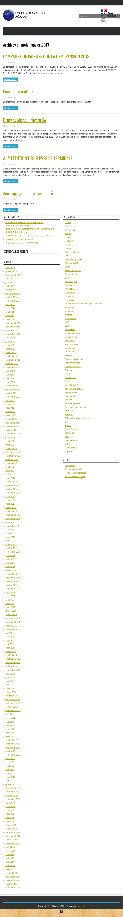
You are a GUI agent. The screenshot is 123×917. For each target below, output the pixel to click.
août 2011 (10, 758)
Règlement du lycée (74, 388)
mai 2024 (9, 315)
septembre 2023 (12, 334)
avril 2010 (9, 817)
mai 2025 (9, 286)
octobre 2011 (11, 751)
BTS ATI (68, 237)
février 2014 (10, 651)
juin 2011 (9, 766)
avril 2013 (9, 684)
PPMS (68, 374)
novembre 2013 (12, 662)
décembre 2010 (12, 788)
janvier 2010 (11, 828)
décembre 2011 (12, 744)
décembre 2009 (12, 832)
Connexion (70, 465)
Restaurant (70, 396)
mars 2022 (10, 382)
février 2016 (10, 570)
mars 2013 (10, 688)
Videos (68, 444)
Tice (67, 436)
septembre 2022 (12, 367)
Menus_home (71, 337)
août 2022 (10, 371)
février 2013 (10, 692)
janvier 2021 (11, 419)
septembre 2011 (12, 755)
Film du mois (71, 296)
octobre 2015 (11, 585)
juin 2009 (9, 854)
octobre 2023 (11, 330)
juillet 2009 (10, 851)
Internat (68, 315)
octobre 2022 (11, 363)
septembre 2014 (12, 629)
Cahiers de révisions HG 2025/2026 (21, 243)
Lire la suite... (10, 79)
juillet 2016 (10, 555)
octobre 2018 (11, 489)
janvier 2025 (11, 290)
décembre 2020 (12, 422)
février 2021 (10, 415)
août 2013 (10, 673)
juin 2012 (9, 721)
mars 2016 (10, 566)
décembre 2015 (12, 577)
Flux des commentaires (75, 473)
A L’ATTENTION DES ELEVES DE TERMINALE (38, 158)
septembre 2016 (12, 552)
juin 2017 (9, 529)
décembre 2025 (12, 275)
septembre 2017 (12, 526)
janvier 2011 (11, 784)
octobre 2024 (11, 297)
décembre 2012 (12, 699)
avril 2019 (9, 474)
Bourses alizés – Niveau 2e (24, 120)
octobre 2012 (11, 707)
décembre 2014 (12, 618)
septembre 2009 (12, 843)
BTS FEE (69, 244)
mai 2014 (9, 640)
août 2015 (10, 592)
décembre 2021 (12, 389)
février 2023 (10, 352)
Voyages (69, 451)
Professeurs (70, 377)
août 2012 (10, 714)
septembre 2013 (12, 670)
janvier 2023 (11, 356)
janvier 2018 (11, 511)
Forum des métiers (18, 91)
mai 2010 (9, 814)
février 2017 (10, 541)
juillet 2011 (10, 762)
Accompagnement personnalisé (28, 193)
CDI (66, 256)
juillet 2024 (10, 308)
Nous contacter (72, 344)
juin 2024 (9, 312)
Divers (68, 267)
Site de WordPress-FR (75, 476)
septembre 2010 (12, 799)
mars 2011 (10, 777)
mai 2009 (9, 858)
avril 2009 (9, 862)
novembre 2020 (12, 426)
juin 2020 (9, 441)
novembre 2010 (12, 792)
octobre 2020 (11, 430)
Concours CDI (71, 263)
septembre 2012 (12, 710)
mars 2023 (10, 349)
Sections (69, 411)
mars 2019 (10, 478)
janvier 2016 (11, 574)
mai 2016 (9, 559)
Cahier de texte (72, 252)
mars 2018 (10, 504)
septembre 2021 (12, 397)
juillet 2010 (10, 806)
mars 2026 (10, 267)
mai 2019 (9, 470)
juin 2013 (9, 677)
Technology (70, 433)
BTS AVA (69, 241)
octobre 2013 (11, 666)
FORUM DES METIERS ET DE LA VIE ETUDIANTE (29, 235)
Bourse (68, 233)
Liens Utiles (70, 329)
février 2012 (10, 736)
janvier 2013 (11, 696)
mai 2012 (9, 725)
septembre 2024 (12, 301)
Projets (68, 381)
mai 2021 (9, 408)
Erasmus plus (71, 281)
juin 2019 (9, 467)
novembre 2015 (12, 581)
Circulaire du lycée (73, 259)
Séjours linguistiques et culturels (79, 418)
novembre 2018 (12, 485)
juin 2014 (9, 637)
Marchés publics (72, 333)
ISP (66, 322)
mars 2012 (10, 732)
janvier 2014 (11, 655)
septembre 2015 (12, 589)
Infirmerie (69, 307)
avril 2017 (9, 533)
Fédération (70, 292)
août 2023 (10, 338)
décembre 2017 (12, 515)
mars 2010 (10, 821)
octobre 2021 (11, 393)
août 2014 (10, 633)
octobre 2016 (11, 548)
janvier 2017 (11, 544)
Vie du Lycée (71, 447)
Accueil (68, 222)
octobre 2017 (11, 522)
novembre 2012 (12, 703)
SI (66, 422)
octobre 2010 (11, 795)
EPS (67, 278)
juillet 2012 (10, 718)
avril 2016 (9, 563)
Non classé (70, 340)
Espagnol (69, 285)
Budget (68, 248)
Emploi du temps (72, 274)
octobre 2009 (11, 840)
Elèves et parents (73, 270)
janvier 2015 (11, 614)
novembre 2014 (12, 622)
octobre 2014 (11, 625)
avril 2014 (9, 644)
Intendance (70, 311)
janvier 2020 (11, 448)
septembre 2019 (12, 463)
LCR (67, 326)
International (70, 318)
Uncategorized (71, 440)
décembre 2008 (12, 876)
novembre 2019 (12, 456)
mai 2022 (9, 378)
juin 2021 (9, 404)
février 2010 (10, 825)
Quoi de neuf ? (71, 385)
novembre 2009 (12, 836)
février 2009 (10, 869)
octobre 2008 (11, 884)
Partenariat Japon (73, 366)
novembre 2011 (12, 747)
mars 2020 (10, 445)
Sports (68, 425)
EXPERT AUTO (72, 289)
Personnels (70, 370)
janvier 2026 (11, 271)
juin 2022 (9, 374)
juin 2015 (9, 600)
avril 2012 (9, 729)
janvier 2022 (11, 386)
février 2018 (10, 507)
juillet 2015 (10, 596)
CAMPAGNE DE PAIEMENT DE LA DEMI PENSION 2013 (46, 56)
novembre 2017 (12, 518)
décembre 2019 (12, 452)
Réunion (68, 399)
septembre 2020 (12, 434)
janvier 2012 (11, 740)
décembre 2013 (12, 659)
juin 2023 (9, 345)
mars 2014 (10, 648)
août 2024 (10, 304)
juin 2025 (9, 282)
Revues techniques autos (76, 407)
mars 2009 (10, 865)
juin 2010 (9, 810)
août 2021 (10, 400)
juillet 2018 (10, 496)
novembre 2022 (12, 360)
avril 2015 (9, 603)
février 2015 (10, 611)
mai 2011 (9, 769)
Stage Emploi (71, 429)
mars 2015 (10, 607)
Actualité (69, 226)
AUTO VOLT (70, 230)
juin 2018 (9, 500)
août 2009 (10, 847)
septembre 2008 (12, 888)
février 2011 (10, 780)
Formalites (69, 300)
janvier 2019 (11, 481)
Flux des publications (74, 469)
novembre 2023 (12, 326)
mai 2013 (9, 681)
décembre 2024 (12, 293)
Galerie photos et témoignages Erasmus (83, 304)
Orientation (70, 348)
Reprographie (71, 392)
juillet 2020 (10, 437)
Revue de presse (72, 403)
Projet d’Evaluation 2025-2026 (19, 239)
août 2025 (10, 278)
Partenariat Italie (72, 363)
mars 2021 (10, 411)
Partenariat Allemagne (75, 359)
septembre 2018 (12, 493)
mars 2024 (10, 319)
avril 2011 (9, 773)
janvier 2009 (11, 873)
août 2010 (10, 803)
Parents (68, 355)
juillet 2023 (10, 341)
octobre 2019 (11, 459)
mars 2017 (10, 537)
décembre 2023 (12, 323)
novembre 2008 (12, 880)
